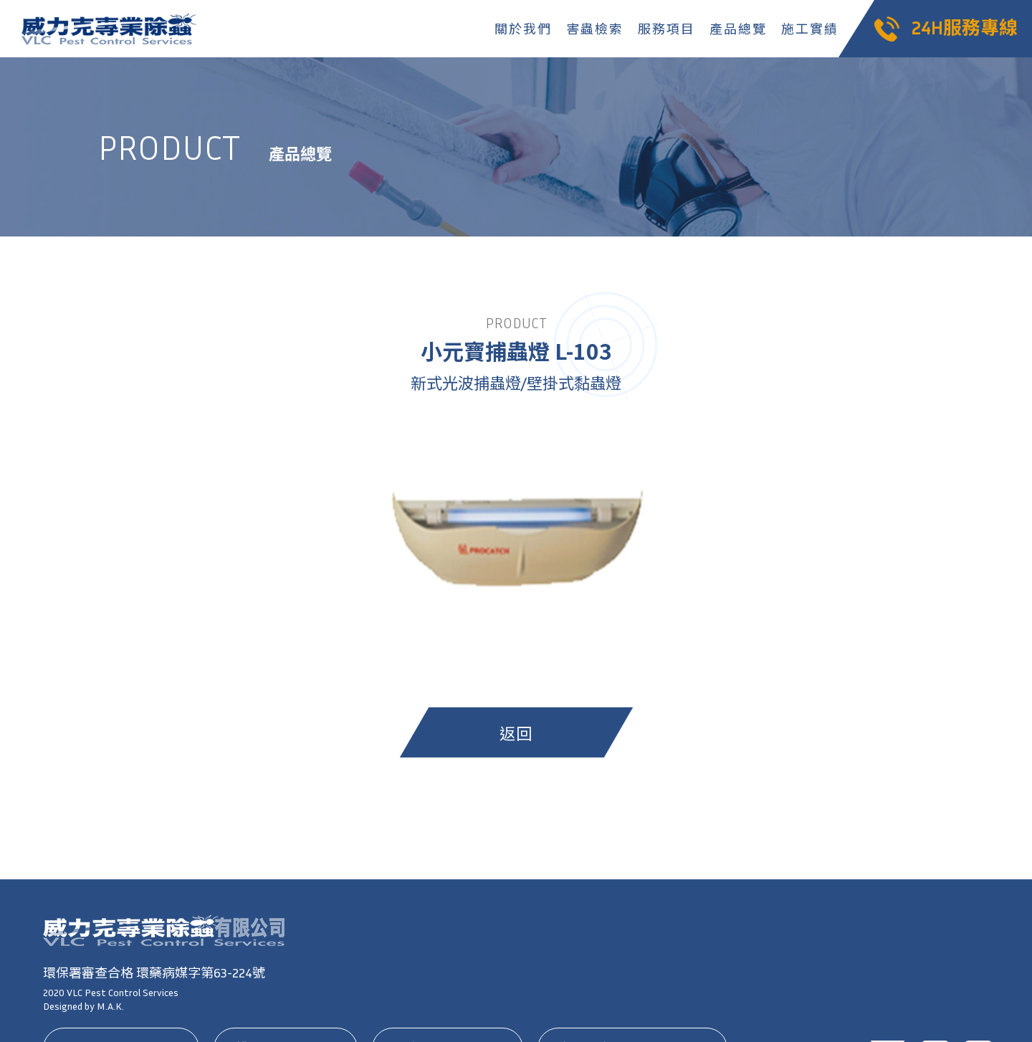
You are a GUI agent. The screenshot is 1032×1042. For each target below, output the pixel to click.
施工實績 (809, 28)
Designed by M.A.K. (83, 1006)
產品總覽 (738, 28)
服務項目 (666, 28)
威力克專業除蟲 (111, 29)
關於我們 (522, 28)
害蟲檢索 (594, 28)
